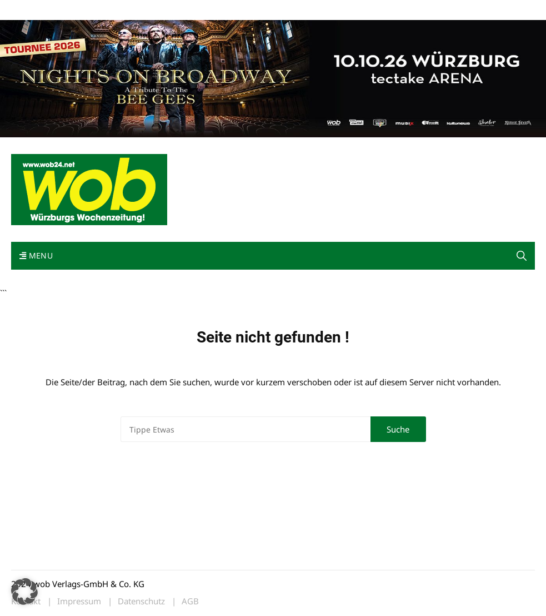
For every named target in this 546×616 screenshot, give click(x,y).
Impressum (175, 10)
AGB (190, 601)
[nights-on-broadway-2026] (273, 77)
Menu (36, 255)
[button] (522, 256)
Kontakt (137, 10)
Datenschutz (141, 601)
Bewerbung (219, 10)
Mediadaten (31, 10)
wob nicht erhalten (88, 10)
